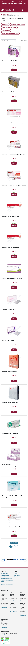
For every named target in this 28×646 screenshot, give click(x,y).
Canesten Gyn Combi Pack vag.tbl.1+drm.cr (14, 185)
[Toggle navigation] (25, 9)
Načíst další (14, 542)
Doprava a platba (5, 575)
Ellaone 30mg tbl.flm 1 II (8, 340)
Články (15, 573)
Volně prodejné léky (7, 14)
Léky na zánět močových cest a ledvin (10, 33)
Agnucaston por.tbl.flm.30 (9, 60)
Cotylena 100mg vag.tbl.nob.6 (10, 216)
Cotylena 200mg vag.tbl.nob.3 (10, 247)
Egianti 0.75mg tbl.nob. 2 (9, 309)
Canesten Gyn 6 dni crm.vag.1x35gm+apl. (13, 154)
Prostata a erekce (6, 30)
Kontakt (16, 576)
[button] (3, 560)
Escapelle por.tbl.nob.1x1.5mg (10, 402)
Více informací (4, 607)
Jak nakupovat (4, 573)
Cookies (3, 583)
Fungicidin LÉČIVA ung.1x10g (10, 433)
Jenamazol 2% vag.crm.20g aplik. (11, 527)
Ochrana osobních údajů (6, 578)
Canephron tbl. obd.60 (8, 92)
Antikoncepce (5, 24)
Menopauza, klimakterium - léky (18, 24)
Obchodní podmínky (5, 576)
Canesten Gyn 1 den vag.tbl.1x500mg (12, 123)
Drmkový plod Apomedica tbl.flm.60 (12, 278)
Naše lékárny (17, 575)
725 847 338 (4, 633)
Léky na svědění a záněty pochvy (9, 27)
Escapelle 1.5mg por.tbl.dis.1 (9, 371)
